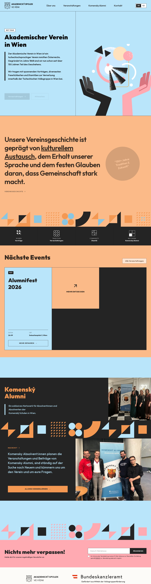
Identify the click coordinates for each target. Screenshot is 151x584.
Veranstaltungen (72, 5)
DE (138, 6)
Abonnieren (138, 551)
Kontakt (118, 5)
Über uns (50, 5)
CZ (143, 6)
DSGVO (98, 558)
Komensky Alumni (97, 5)
